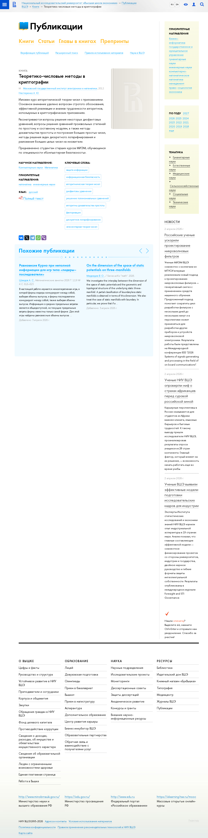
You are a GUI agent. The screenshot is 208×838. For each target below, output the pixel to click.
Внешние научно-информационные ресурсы (128, 716)
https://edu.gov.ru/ (77, 797)
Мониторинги (120, 681)
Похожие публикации (47, 250)
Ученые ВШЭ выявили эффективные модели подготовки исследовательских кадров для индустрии (182, 495)
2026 (172, 118)
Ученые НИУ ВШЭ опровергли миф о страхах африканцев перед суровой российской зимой (180, 390)
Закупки (24, 705)
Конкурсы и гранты (123, 708)
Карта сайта (25, 833)
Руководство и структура (36, 674)
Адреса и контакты (56, 821)
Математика (51, 167)
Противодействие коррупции (38, 729)
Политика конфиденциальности (37, 827)
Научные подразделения (127, 668)
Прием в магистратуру (80, 701)
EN (177, 4)
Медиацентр (165, 695)
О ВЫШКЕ (26, 661)
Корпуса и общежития (33, 698)
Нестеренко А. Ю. (29, 93)
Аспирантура (73, 708)
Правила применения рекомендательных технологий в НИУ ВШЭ (96, 827)
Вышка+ (70, 695)
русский (33, 192)
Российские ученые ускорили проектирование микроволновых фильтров (180, 245)
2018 (186, 126)
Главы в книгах (77, 41)
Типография (164, 688)
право (173, 87)
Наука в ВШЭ (137, 53)
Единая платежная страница (37, 774)
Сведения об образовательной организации (39, 755)
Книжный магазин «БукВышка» (176, 681)
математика (176, 79)
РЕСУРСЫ (164, 661)
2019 (179, 126)
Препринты (114, 41)
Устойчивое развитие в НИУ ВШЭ (37, 683)
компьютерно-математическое (179, 73)
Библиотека (164, 668)
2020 (172, 126)
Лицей (69, 668)
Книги (26, 41)
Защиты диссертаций (125, 695)
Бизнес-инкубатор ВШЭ (80, 728)
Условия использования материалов (90, 821)
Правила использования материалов (104, 53)
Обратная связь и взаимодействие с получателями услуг (78, 745)
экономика (175, 92)
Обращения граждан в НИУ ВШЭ (36, 713)
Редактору (193, 820)
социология (185, 87)
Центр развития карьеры (81, 721)
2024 (186, 118)
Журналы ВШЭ (166, 701)
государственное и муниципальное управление (181, 51)
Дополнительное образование (85, 715)
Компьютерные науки (31, 167)
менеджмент (176, 83)
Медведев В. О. (95, 276)
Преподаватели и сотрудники (39, 692)
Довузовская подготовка (81, 674)
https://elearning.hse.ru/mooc (176, 797)
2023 (172, 122)
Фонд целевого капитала (35, 722)
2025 (179, 118)
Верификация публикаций (35, 53)
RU (172, 4)
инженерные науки (180, 67)
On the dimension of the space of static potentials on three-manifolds (115, 267)
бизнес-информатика (177, 40)
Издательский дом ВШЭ (172, 674)
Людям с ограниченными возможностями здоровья (36, 765)
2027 (186, 113)
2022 (179, 122)
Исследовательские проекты (130, 674)
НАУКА (116, 661)
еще (171, 130)
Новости (172, 222)
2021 (186, 122)
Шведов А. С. (26, 280)
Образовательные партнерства (85, 735)
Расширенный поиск (66, 53)
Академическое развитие (127, 701)
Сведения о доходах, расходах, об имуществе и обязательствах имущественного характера (37, 741)
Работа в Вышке (29, 781)
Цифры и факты (29, 668)
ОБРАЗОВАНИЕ (76, 661)
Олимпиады (72, 681)
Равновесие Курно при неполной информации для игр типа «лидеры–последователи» (47, 269)
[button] (62, 257)
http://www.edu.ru (123, 797)
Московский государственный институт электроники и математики (60, 88)
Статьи (46, 41)
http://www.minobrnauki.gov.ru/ (39, 797)
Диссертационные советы (128, 688)
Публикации (56, 26)
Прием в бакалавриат (79, 688)
